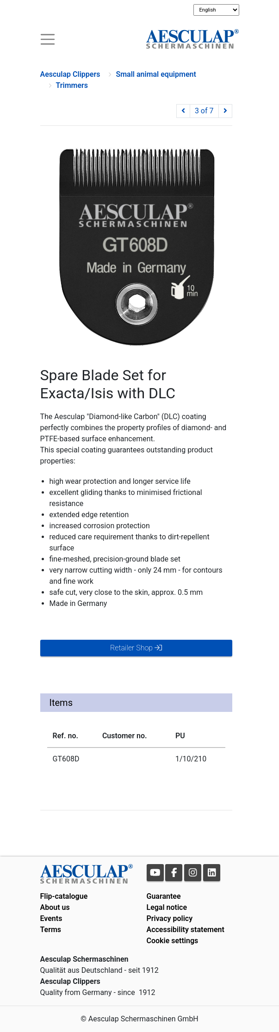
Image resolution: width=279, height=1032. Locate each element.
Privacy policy (170, 918)
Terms (51, 929)
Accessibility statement (185, 929)
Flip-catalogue (64, 896)
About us (55, 907)
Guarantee (164, 896)
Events (51, 918)
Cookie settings (172, 940)
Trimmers (72, 85)
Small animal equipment (156, 74)
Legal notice (167, 907)
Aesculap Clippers (70, 74)
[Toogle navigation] (47, 38)
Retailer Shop (136, 647)
